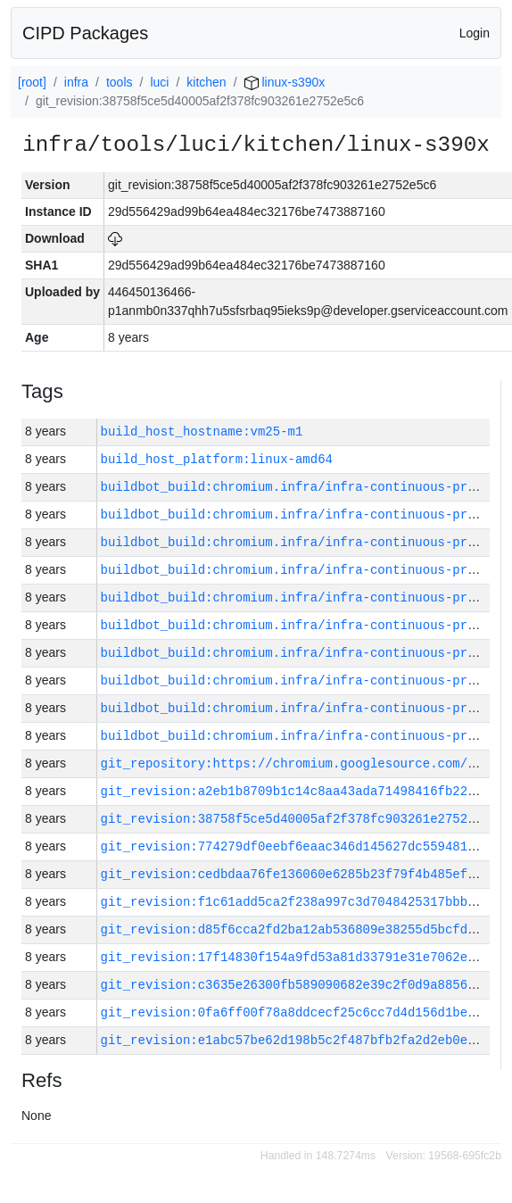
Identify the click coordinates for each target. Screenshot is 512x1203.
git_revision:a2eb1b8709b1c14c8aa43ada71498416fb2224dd (299, 791)
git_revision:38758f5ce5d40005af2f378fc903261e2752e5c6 (299, 818)
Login (474, 33)
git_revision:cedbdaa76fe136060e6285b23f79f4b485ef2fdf (299, 874)
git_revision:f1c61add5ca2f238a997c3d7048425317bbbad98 (299, 901)
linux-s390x (285, 82)
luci (159, 82)
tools (119, 82)
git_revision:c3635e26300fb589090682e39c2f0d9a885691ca (299, 984)
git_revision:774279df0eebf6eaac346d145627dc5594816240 (299, 846)
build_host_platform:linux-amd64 (217, 459)
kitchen (206, 82)
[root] (32, 82)
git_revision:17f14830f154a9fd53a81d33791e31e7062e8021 (299, 957)
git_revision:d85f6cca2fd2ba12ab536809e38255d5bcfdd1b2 (299, 929)
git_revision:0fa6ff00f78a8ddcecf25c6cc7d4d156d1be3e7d (299, 1012)
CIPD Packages (85, 33)
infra (76, 82)
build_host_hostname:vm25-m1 (202, 431)
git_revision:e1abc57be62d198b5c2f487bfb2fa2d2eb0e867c (299, 1040)
